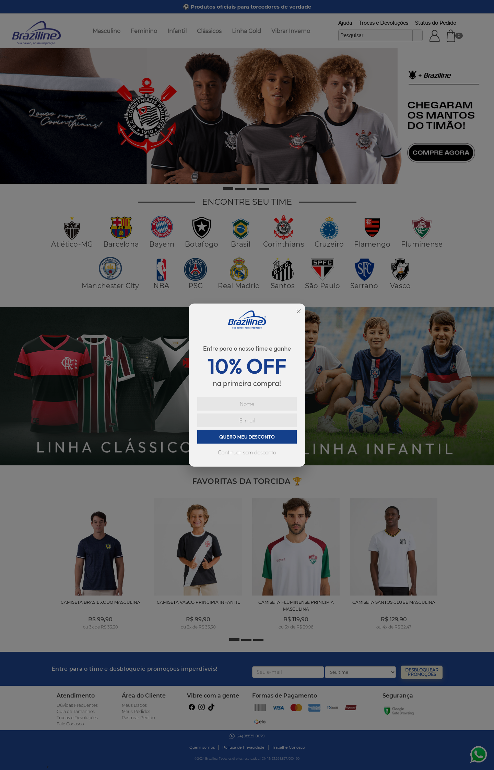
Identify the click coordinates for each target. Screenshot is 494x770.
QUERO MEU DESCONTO (247, 436)
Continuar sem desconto (247, 452)
